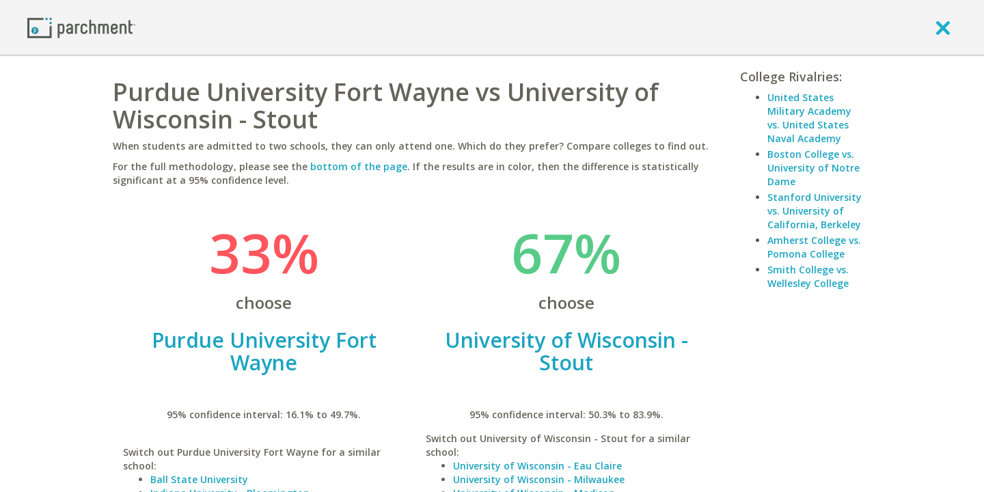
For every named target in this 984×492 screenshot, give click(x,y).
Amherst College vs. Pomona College (814, 247)
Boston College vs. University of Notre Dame (813, 168)
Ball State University (199, 479)
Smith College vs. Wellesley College (808, 276)
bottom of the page (358, 166)
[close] (943, 27)
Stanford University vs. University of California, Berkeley (814, 211)
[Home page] (81, 26)
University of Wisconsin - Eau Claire (537, 465)
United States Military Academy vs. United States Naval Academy (809, 118)
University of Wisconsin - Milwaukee (539, 479)
